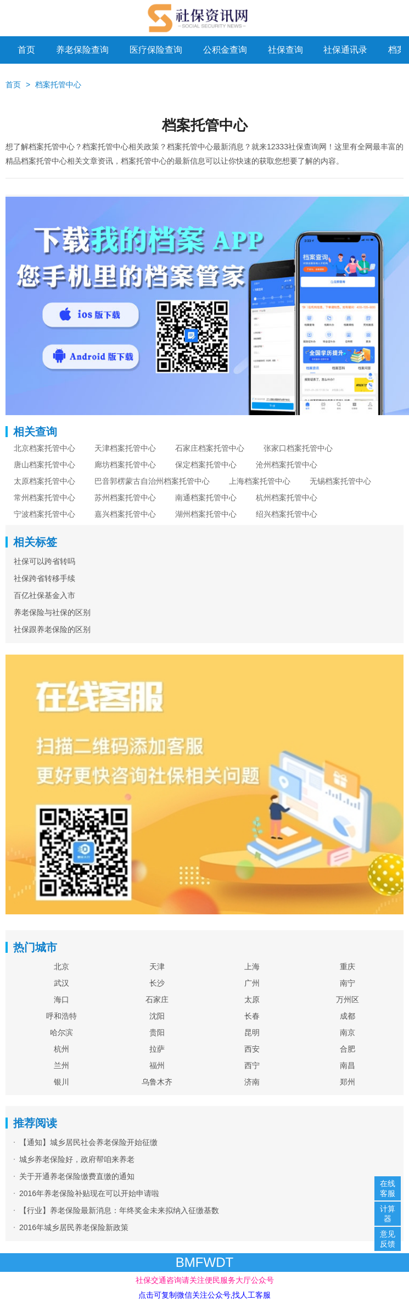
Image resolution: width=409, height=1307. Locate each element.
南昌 (347, 1065)
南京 (347, 1032)
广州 (252, 983)
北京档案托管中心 (44, 448)
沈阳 (157, 1016)
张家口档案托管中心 (298, 448)
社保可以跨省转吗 (44, 561)
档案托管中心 (58, 84)
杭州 (61, 1049)
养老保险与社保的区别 (52, 612)
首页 (26, 49)
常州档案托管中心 (44, 497)
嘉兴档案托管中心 (125, 514)
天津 (157, 966)
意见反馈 (387, 1239)
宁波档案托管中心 (44, 514)
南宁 (347, 983)
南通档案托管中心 (206, 497)
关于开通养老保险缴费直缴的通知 (77, 1176)
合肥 (347, 1049)
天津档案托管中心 (125, 448)
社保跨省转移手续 (44, 578)
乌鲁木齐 (157, 1081)
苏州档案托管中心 (125, 497)
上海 (252, 966)
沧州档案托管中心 (286, 464)
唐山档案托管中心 (44, 464)
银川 (61, 1081)
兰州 (61, 1065)
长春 (252, 1016)
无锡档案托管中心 (340, 481)
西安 (252, 1049)
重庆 (347, 966)
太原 (252, 999)
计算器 (387, 1213)
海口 (61, 999)
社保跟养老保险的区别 (52, 629)
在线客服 (387, 1188)
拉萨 (157, 1049)
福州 (157, 1065)
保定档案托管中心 (206, 464)
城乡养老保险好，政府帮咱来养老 (77, 1159)
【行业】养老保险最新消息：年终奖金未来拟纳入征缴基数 (119, 1210)
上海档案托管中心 (259, 481)
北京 (61, 966)
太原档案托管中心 (44, 481)
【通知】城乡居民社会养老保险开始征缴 (88, 1142)
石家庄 (157, 999)
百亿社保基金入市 (44, 595)
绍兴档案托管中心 (286, 514)
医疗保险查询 (156, 49)
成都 (347, 1016)
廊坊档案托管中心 (125, 464)
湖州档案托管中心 (206, 514)
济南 (252, 1081)
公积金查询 (225, 49)
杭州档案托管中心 (286, 497)
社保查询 (285, 49)
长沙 (157, 983)
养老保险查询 (82, 49)
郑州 (347, 1081)
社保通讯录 (345, 49)
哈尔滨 (61, 1032)
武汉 (61, 983)
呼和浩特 (61, 1016)
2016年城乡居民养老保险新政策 (73, 1227)
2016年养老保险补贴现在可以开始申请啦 (89, 1193)
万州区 (347, 999)
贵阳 (157, 1032)
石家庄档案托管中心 (209, 448)
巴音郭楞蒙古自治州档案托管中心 (152, 481)
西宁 (252, 1065)
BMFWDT (204, 1262)
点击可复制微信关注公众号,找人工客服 (204, 1295)
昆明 (252, 1032)
